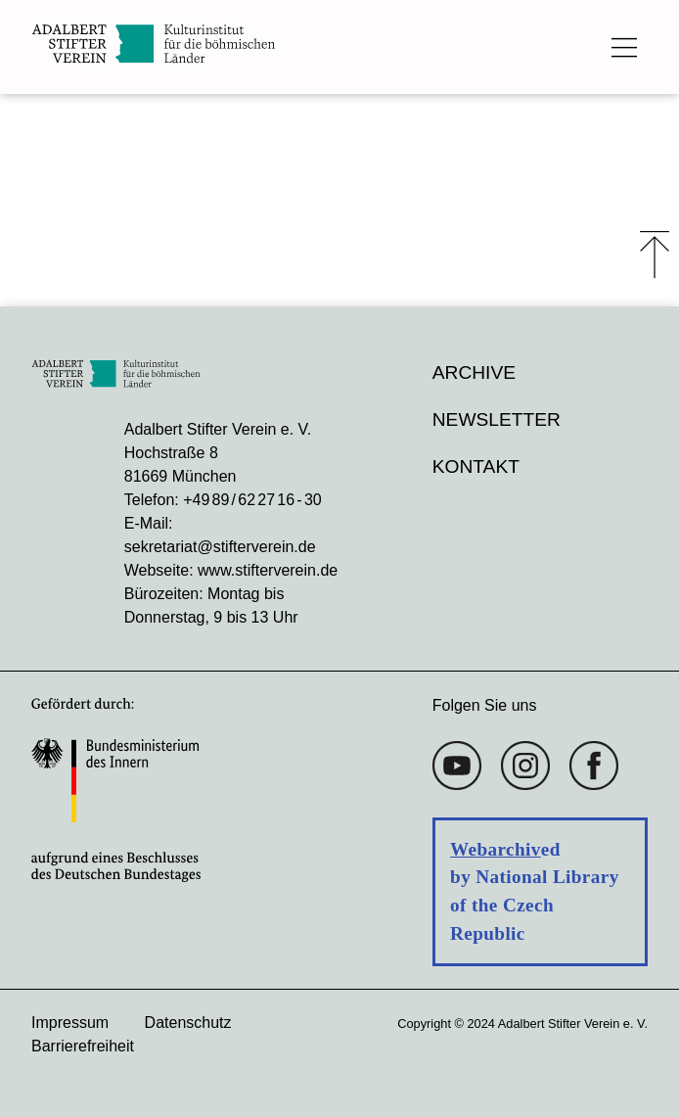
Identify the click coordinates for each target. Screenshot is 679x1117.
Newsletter (496, 419)
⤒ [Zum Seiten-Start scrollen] (654, 254)
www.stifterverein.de (268, 570)
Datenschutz (188, 1022)
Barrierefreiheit (82, 1046)
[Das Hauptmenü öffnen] (624, 46)
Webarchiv (495, 849)
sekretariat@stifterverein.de (220, 546)
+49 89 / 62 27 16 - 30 (252, 499)
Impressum (70, 1022)
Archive (474, 372)
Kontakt (476, 466)
